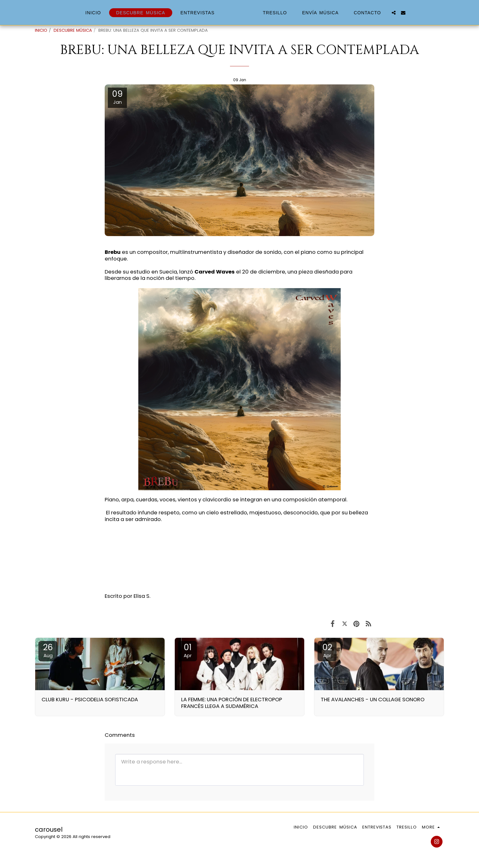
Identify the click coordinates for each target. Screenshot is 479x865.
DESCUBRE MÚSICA (73, 30)
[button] (404, 12)
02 (327, 650)
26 (47, 650)
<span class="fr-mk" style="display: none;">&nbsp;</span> (239, 557)
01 (187, 650)
